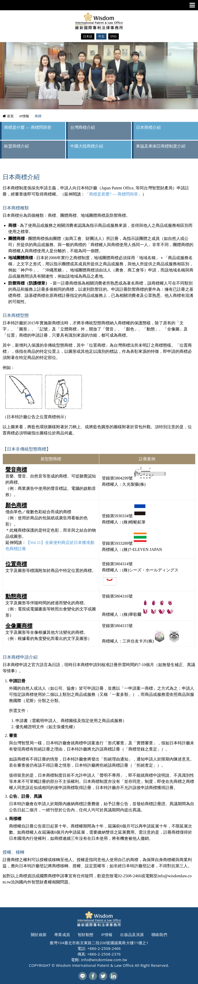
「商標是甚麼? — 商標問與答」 (113, 194)
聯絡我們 (159, 934)
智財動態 (85, 934)
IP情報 (106, 934)
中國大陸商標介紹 (86, 146)
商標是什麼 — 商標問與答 (27, 127)
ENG (113, 36)
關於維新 (39, 934)
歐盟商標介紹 (16, 146)
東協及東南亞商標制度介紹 (160, 146)
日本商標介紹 (148, 127)
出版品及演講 (132, 934)
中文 (101, 36)
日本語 (87, 36)
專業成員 (62, 934)
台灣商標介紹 (82, 127)
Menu (192, 5)
